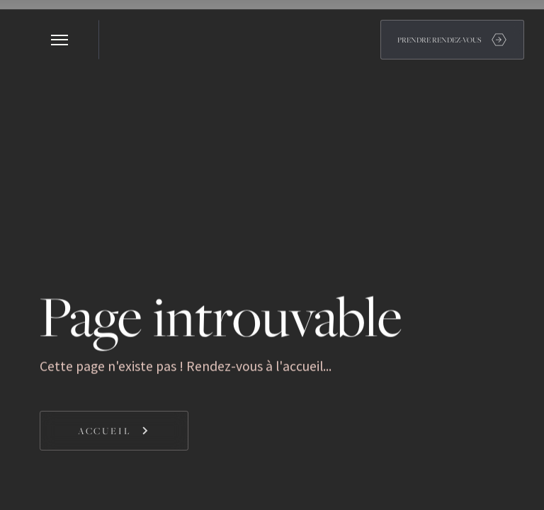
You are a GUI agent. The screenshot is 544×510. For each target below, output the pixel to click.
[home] (119, 40)
